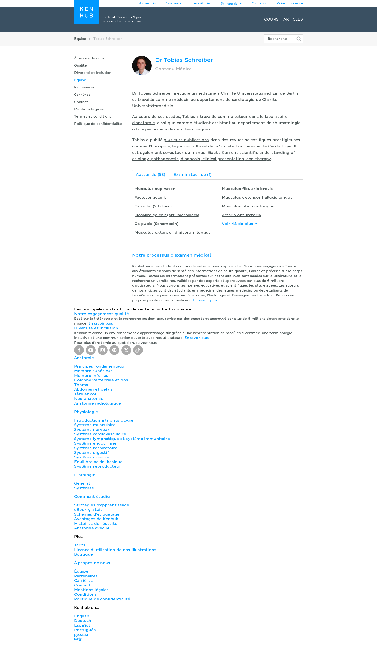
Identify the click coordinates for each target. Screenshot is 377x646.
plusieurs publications (186, 140)
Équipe (80, 39)
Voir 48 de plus (240, 224)
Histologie (84, 475)
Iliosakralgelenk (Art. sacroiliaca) (167, 215)
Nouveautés (147, 3)
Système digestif (91, 453)
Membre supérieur (93, 371)
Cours (271, 19)
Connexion (260, 3)
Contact (81, 102)
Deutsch (82, 621)
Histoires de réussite (95, 523)
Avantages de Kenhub (96, 519)
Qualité (80, 65)
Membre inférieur (92, 376)
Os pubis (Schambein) (156, 224)
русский (81, 635)
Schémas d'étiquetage (96, 514)
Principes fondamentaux (99, 366)
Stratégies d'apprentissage (101, 505)
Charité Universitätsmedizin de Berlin (259, 93)
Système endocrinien (95, 443)
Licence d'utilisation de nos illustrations (115, 550)
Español (82, 625)
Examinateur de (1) (192, 175)
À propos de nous (89, 58)
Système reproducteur (97, 466)
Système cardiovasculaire (100, 434)
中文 (78, 639)
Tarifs (79, 545)
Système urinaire (91, 457)
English (81, 616)
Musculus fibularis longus (248, 206)
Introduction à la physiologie (103, 420)
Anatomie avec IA (91, 528)
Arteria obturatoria (241, 215)
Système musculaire (95, 425)
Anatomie (84, 358)
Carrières (82, 94)
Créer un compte (290, 3)
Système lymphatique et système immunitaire (122, 439)
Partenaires (84, 87)
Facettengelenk (150, 197)
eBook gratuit (88, 510)
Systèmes (84, 488)
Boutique (83, 554)
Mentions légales (89, 109)
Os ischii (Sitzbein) (153, 206)
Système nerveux (92, 429)
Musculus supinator (155, 189)
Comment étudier (92, 497)
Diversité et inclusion (92, 73)
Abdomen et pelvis (93, 389)
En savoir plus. (101, 323)
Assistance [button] (173, 3)
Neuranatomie (88, 399)
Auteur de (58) (150, 175)
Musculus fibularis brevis (247, 189)
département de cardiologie (225, 100)
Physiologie (86, 412)
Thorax (81, 385)
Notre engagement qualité (101, 314)
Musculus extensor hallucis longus (257, 197)
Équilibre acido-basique (98, 462)
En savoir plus (205, 300)
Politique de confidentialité (98, 124)
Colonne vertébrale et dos (101, 380)
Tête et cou (85, 394)
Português (85, 630)
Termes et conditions (92, 116)
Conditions (85, 594)
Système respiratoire (95, 448)
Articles (293, 19)
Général (82, 483)
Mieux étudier (201, 3)
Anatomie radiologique (97, 403)
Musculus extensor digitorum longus (173, 232)
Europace (160, 146)
